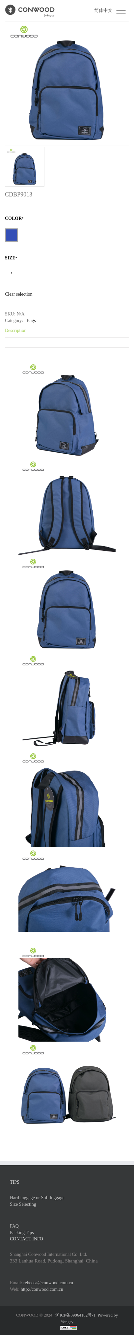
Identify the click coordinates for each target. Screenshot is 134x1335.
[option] (67, 104)
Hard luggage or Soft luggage (37, 1197)
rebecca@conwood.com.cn (48, 1282)
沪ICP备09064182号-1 (75, 1315)
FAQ (14, 1226)
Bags (31, 320)
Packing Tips (22, 1232)
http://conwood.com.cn (42, 1289)
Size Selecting (23, 1204)
